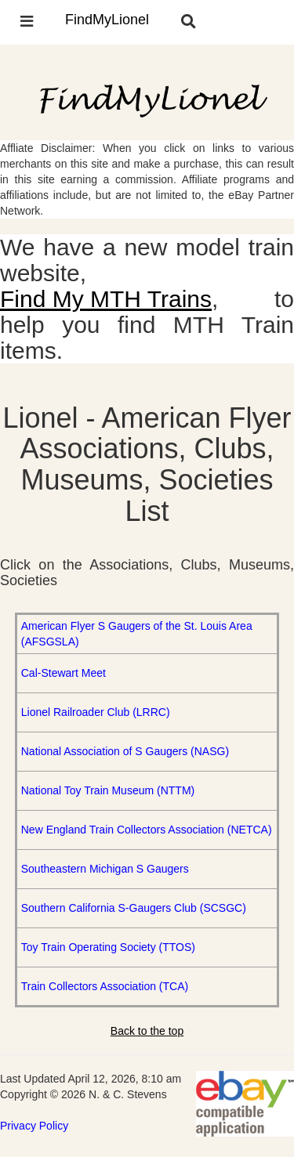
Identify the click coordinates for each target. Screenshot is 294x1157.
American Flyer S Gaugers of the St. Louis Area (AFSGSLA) (136, 634)
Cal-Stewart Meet (63, 673)
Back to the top (147, 1031)
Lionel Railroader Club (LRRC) (95, 712)
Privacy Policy (34, 1125)
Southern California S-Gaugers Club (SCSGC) (133, 908)
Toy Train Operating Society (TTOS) (108, 947)
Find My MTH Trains (106, 299)
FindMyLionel (107, 19)
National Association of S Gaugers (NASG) (125, 751)
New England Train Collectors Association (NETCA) (146, 829)
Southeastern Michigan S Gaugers (105, 868)
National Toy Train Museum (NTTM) (107, 790)
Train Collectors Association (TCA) (104, 986)
